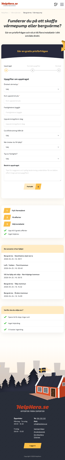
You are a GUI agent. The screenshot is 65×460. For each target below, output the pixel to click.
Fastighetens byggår (12, 107)
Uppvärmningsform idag (13, 119)
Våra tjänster (16, 13)
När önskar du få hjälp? (13, 142)
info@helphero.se (40, 424)
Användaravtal (39, 432)
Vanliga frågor (39, 429)
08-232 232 (41, 418)
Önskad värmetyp (11, 84)
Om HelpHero (39, 435)
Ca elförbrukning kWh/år (13, 131)
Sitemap (37, 437)
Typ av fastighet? (10, 154)
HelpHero (4, 13)
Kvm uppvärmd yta (12, 96)
